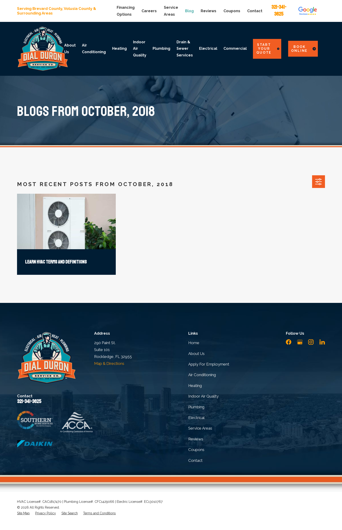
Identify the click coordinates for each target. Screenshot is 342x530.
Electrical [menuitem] (208, 48)
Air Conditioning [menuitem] (94, 48)
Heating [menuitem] (119, 48)
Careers (149, 11)
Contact (254, 11)
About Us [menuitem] (70, 48)
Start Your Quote (267, 48)
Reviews (208, 11)
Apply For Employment (208, 364)
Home (193, 342)
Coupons (231, 11)
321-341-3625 (29, 401)
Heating (195, 385)
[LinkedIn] (322, 342)
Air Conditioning (202, 374)
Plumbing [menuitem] (161, 48)
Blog (189, 11)
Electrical (196, 417)
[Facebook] (288, 342)
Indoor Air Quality (203, 396)
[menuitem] (23, 513)
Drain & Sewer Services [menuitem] (185, 48)
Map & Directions (109, 363)
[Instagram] (311, 342)
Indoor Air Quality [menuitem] (139, 48)
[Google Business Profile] (300, 342)
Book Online (303, 49)
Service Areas (200, 428)
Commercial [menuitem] (235, 48)
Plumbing (196, 407)
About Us (196, 353)
